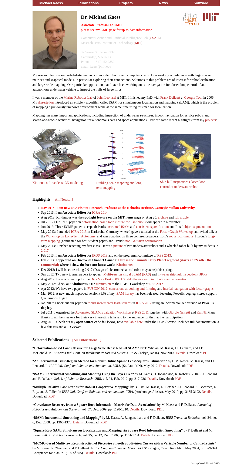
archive (163, 217)
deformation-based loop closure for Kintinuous (113, 222)
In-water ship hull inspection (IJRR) (182, 274)
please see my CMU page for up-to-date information (116, 30)
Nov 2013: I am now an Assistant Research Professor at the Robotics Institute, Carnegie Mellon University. (118, 208)
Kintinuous (124, 265)
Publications (88, 3)
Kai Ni (201, 312)
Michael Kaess (51, 3)
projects (210, 120)
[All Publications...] (86, 340)
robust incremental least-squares (109, 303)
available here (133, 322)
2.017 (45, 250)
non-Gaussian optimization (143, 241)
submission (103, 284)
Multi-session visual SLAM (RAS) (127, 274)
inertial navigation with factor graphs (188, 288)
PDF (206, 353)
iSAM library (124, 293)
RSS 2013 (164, 255)
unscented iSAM (118, 227)
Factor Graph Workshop (176, 231)
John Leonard (106, 97)
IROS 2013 (99, 255)
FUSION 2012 (97, 288)
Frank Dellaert (170, 97)
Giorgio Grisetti (179, 312)
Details (180, 353)
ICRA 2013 (79, 231)
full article (182, 217)
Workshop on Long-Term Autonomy (70, 236)
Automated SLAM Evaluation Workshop (103, 312)
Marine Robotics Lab (78, 97)
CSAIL (155, 38)
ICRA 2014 (100, 212)
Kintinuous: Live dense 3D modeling (58, 183)
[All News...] (63, 199)
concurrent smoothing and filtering (133, 288)
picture (118, 246)
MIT (138, 43)
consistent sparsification (152, 227)
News (163, 3)
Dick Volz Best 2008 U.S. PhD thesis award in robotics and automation (139, 279)
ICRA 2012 (143, 303)
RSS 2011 (142, 312)
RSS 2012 (156, 284)
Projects (126, 3)
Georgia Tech (193, 97)
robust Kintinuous (181, 236)
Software (201, 3)
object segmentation (197, 227)
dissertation (46, 102)
